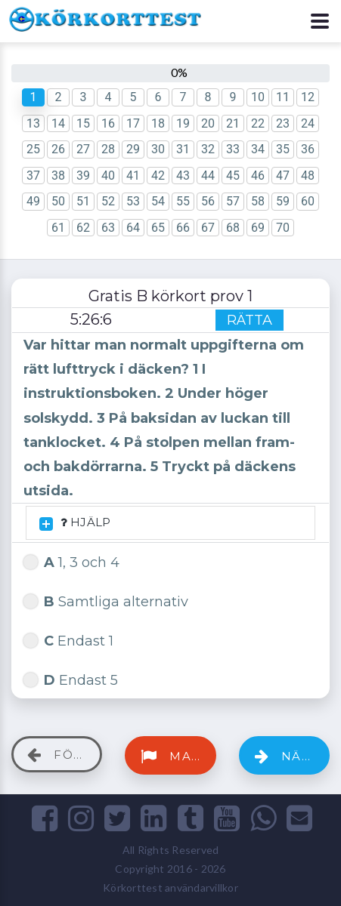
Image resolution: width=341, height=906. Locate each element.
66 (183, 227)
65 (158, 227)
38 (58, 175)
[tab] (170, 523)
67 (208, 227)
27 (83, 149)
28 (108, 149)
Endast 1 (68, 639)
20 (208, 123)
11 (283, 97)
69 (258, 227)
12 (308, 97)
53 (133, 201)
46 (258, 175)
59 (283, 201)
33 (233, 149)
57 (233, 201)
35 (283, 149)
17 (133, 123)
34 (258, 149)
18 (158, 123)
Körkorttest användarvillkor (170, 887)
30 (158, 149)
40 (108, 175)
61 (58, 227)
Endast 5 (70, 678)
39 (83, 175)
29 (133, 149)
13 (33, 123)
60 (308, 201)
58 (258, 201)
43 (183, 175)
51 (83, 201)
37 (33, 175)
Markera (178, 756)
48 (308, 175)
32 (208, 149)
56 (208, 201)
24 (308, 123)
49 (33, 201)
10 (258, 97)
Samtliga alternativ (105, 600)
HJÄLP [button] (74, 523)
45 (233, 175)
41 (133, 175)
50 (58, 201)
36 (308, 149)
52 (108, 201)
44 (208, 175)
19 (183, 123)
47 (283, 175)
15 (83, 123)
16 (108, 123)
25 (33, 149)
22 (258, 123)
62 (83, 227)
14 (58, 123)
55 (183, 201)
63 (108, 227)
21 (233, 123)
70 (283, 227)
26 (58, 149)
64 (133, 227)
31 (183, 149)
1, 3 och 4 (71, 560)
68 (233, 227)
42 (158, 175)
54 (158, 201)
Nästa (291, 756)
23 (283, 123)
